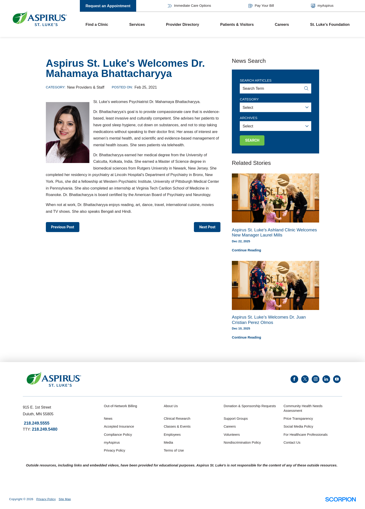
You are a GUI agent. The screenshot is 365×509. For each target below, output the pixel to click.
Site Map (65, 499)
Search (252, 140)
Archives (248, 118)
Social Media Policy (298, 426)
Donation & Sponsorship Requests (250, 406)
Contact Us (292, 442)
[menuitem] (102, 24)
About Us (171, 406)
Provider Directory (182, 24)
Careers (282, 24)
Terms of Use (174, 450)
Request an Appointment (107, 6)
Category (249, 99)
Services (137, 24)
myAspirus (322, 6)
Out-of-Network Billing (120, 406)
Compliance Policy (118, 434)
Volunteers (232, 434)
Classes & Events (177, 426)
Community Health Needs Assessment (303, 408)
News (108, 418)
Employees (172, 434)
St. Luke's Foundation (330, 24)
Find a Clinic (96, 24)
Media (168, 442)
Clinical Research (177, 418)
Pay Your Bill (261, 6)
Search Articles (255, 80)
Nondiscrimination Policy (242, 442)
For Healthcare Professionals (306, 434)
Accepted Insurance (119, 426)
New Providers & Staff (85, 87)
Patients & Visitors (237, 24)
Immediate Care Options (189, 6)
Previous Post (62, 227)
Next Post (207, 227)
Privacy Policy (114, 450)
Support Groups (236, 418)
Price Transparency (298, 418)
